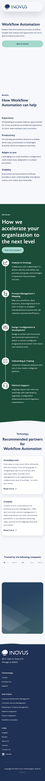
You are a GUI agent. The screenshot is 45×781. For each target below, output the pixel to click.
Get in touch (22, 44)
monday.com (6, 682)
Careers (5, 745)
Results (4, 737)
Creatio (4, 678)
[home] (19, 6)
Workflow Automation (10, 720)
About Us (5, 741)
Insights (5, 733)
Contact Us (6, 750)
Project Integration (9, 716)
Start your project (13, 250)
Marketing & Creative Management (15, 707)
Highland (22, 772)
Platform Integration (9, 711)
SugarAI (5, 686)
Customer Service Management (14, 703)
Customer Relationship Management (16, 699)
